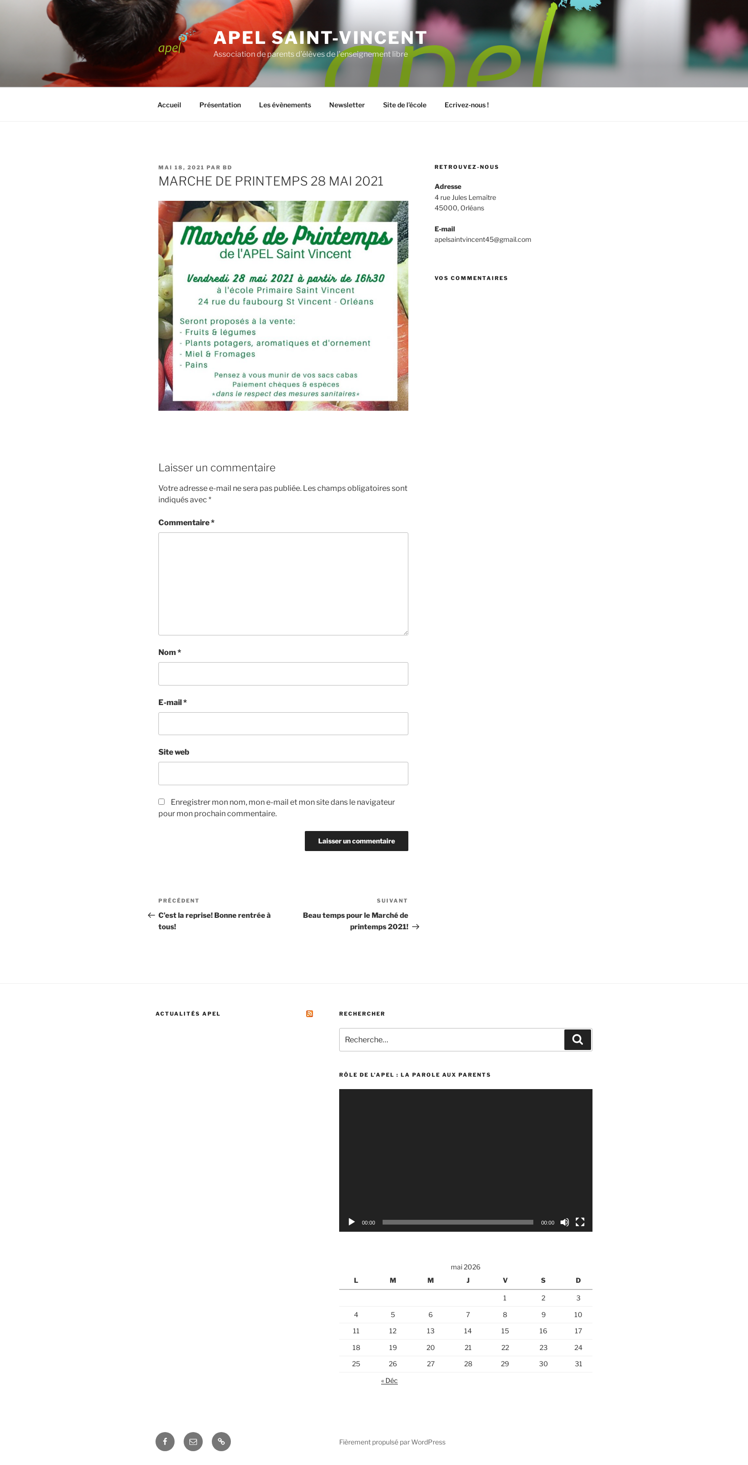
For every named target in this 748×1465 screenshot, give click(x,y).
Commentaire (186, 522)
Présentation (220, 105)
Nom (169, 652)
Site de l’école (404, 105)
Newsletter (347, 105)
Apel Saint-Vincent (320, 37)
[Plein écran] (580, 1222)
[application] (465, 1160)
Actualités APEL (188, 1013)
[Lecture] (351, 1222)
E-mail (172, 702)
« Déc (389, 1380)
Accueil (169, 105)
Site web (173, 752)
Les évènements (285, 105)
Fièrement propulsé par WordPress (392, 1442)
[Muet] (565, 1222)
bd (227, 167)
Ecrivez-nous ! (467, 105)
